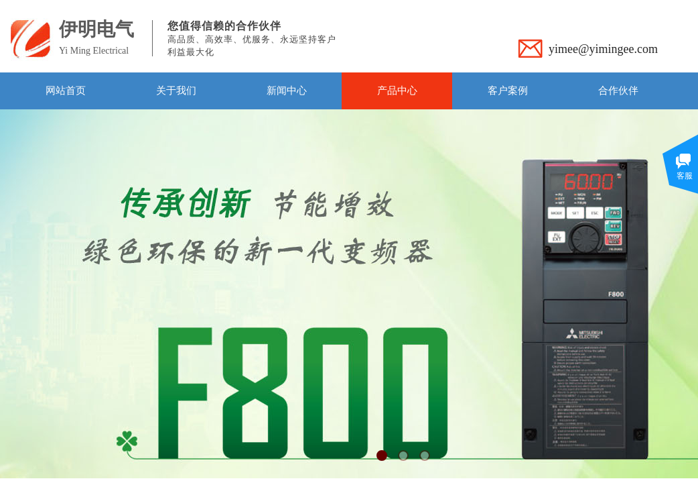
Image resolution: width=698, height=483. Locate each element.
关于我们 (176, 90)
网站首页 (66, 90)
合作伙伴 (618, 90)
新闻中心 (287, 90)
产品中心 (397, 90)
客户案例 (508, 90)
